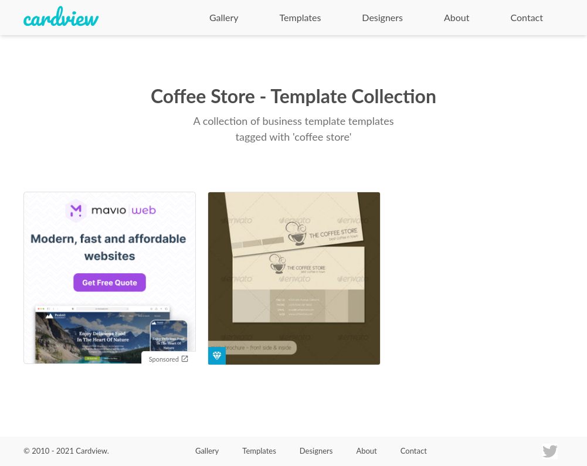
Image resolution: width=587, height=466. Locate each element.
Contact (527, 17)
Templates (300, 17)
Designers (382, 17)
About (457, 17)
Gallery (224, 17)
